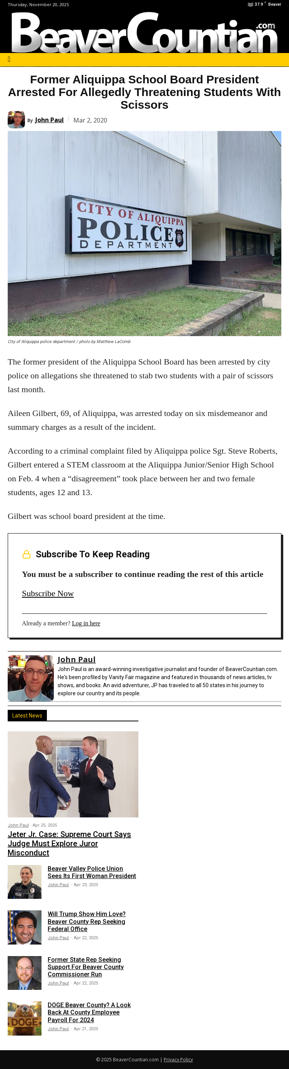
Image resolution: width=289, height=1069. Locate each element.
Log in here (86, 623)
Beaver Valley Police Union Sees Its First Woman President (92, 872)
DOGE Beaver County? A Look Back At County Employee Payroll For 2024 (89, 1012)
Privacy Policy (178, 1059)
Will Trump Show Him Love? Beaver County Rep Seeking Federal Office (87, 921)
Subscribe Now (48, 593)
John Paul (49, 120)
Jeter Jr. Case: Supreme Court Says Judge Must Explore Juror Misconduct (69, 843)
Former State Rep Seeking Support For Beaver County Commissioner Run (86, 967)
